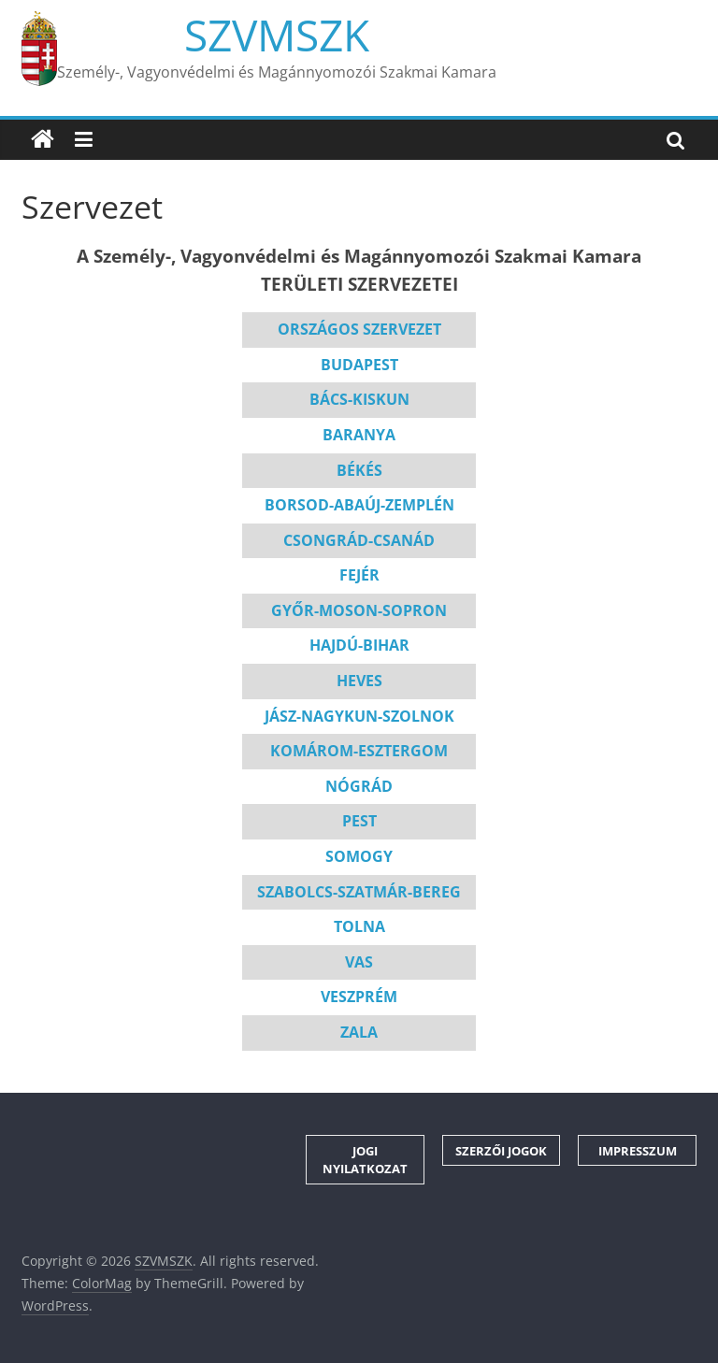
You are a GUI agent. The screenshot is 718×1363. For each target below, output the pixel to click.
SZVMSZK (276, 35)
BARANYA (359, 434)
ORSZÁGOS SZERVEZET (359, 329)
